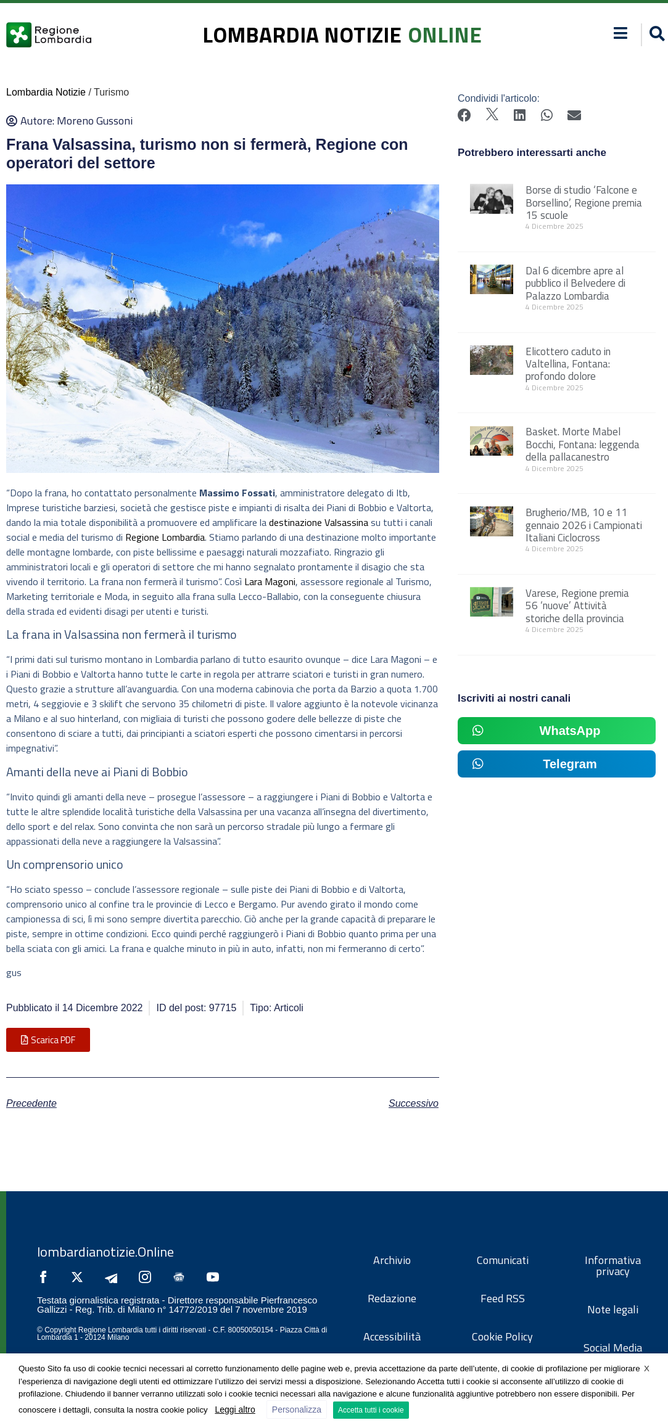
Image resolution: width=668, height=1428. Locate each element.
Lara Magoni (269, 581)
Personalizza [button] (296, 1409)
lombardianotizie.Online (105, 1251)
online (445, 34)
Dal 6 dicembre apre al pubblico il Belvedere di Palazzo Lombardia (575, 283)
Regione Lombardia (165, 537)
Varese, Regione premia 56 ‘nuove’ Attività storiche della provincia (577, 605)
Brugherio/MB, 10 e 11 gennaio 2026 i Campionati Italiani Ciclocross (584, 525)
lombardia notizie (302, 34)
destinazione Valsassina (318, 522)
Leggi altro (235, 1409)
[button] (48, 1040)
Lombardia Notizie (46, 92)
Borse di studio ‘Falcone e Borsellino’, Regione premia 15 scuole (584, 202)
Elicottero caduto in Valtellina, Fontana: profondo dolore (568, 364)
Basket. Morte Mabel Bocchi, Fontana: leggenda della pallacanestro (583, 444)
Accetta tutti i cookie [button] (371, 1410)
